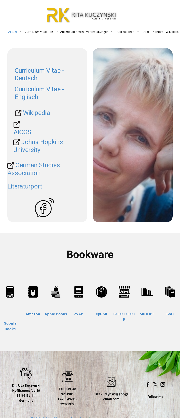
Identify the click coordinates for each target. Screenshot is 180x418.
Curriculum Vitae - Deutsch (39, 74)
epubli (101, 314)
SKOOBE (147, 314)
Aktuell (12, 32)
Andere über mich (72, 32)
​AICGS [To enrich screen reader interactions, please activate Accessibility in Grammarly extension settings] (22, 128)
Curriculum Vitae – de (39, 32)
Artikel (146, 32)
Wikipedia (172, 32)
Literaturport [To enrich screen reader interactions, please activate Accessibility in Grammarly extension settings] (24, 186)
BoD (170, 314)
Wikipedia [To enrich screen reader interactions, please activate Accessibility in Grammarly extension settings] (32, 113)
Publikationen (125, 32)
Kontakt (158, 32)
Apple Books (56, 314)
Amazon (32, 314)
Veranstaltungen (97, 32)
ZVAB (78, 314)
